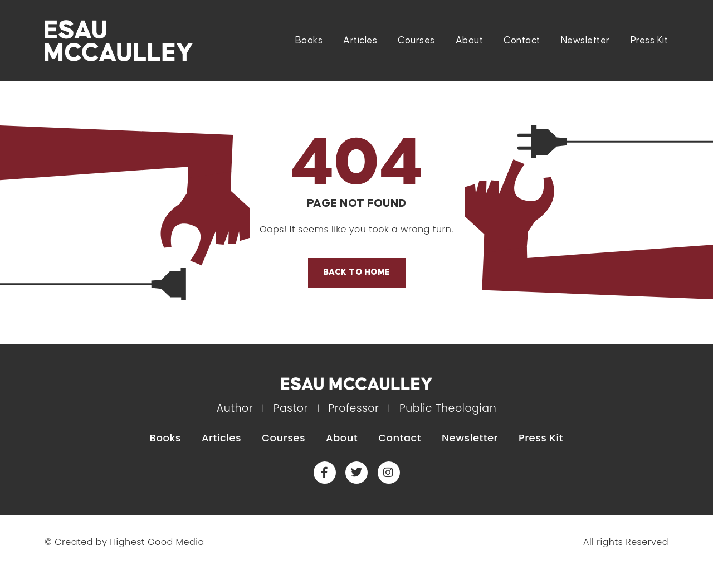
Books (309, 41)
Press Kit (649, 41)
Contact (522, 41)
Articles (360, 41)
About (470, 41)
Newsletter (585, 41)
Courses (416, 41)
